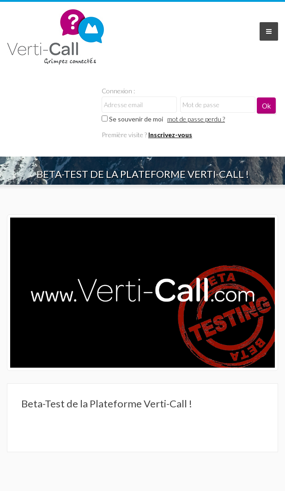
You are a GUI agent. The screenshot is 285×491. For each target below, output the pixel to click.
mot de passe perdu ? (196, 119)
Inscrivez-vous (170, 135)
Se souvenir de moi (132, 119)
